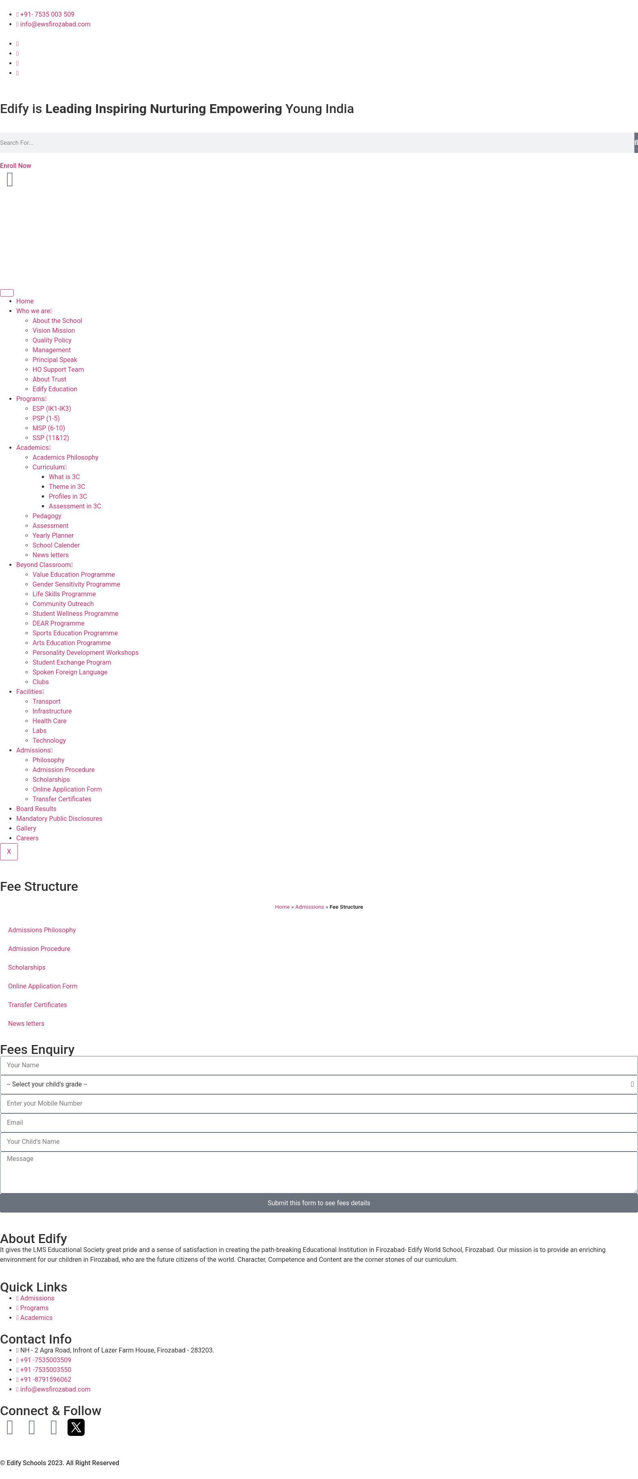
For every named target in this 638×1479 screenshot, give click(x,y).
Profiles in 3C (68, 496)
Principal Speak (55, 360)
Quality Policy (52, 340)
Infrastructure (52, 711)
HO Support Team (58, 369)
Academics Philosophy (65, 457)
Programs (31, 399)
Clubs (41, 682)
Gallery (26, 828)
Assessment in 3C (75, 506)
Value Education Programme (74, 574)
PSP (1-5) (46, 418)
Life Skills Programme (64, 594)
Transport (47, 701)
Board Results (36, 809)
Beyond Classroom (44, 565)
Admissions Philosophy (42, 930)
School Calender (56, 545)
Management (52, 350)
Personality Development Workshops (86, 653)
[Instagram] (17, 53)
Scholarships (51, 779)
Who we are (34, 311)
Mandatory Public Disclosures (59, 818)
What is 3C (64, 477)
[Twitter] (17, 73)
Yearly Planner (53, 535)
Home (25, 301)
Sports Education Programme (75, 633)
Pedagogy (47, 516)
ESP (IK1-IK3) (52, 408)
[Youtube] (17, 63)
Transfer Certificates (62, 799)
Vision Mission (54, 330)
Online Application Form (67, 789)
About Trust (49, 379)
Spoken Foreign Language (70, 672)
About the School (57, 321)
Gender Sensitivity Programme (76, 584)
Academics (33, 448)
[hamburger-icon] (7, 293)
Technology (49, 740)
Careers (27, 838)
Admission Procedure (64, 770)
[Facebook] (17, 44)
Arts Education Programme (72, 643)
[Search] (636, 143)
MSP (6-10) (49, 428)
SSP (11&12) (51, 438)
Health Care (49, 721)
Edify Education (55, 389)
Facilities (30, 692)
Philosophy (49, 760)
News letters (51, 555)
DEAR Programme (59, 623)
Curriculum (50, 467)
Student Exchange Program (72, 662)
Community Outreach (63, 604)
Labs (40, 731)
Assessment (51, 526)
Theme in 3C (67, 487)
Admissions (34, 750)
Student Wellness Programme (75, 613)
